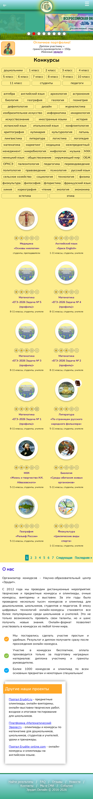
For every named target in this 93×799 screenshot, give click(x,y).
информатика (56, 113)
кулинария (37, 132)
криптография (14, 132)
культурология (62, 132)
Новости (74, 782)
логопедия (81, 138)
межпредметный (77, 145)
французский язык (77, 183)
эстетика (25, 196)
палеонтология (28, 164)
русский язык (80, 170)
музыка (75, 151)
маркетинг (33, 145)
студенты (46, 83)
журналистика (75, 106)
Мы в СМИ (47, 786)
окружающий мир (67, 158)
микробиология (35, 151)
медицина (53, 145)
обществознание (39, 158)
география (34, 100)
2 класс (50, 70)
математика (12, 145)
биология (11, 100)
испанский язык (15, 126)
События (67, 786)
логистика (59, 138)
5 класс (8, 77)
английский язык (33, 94)
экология (63, 189)
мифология (58, 151)
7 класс (38, 77)
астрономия (81, 94)
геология (57, 100)
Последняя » (83, 558)
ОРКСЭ (8, 164)
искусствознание (17, 119)
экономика (82, 189)
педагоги (77, 83)
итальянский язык (46, 126)
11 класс (16, 83)
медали (58, 52)
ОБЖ (86, 158)
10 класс (84, 77)
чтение (46, 189)
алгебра (9, 94)
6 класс (23, 77)
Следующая (64, 558)
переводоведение (77, 164)
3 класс (67, 70)
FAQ (42, 782)
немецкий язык (13, 158)
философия (32, 183)
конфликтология (77, 126)
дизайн (47, 106)
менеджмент (12, 151)
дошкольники (13, 70)
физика (84, 177)
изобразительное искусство (22, 113)
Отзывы (57, 782)
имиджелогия (80, 113)
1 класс (34, 70)
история (82, 119)
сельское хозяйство (17, 177)
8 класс (53, 77)
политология (12, 170)
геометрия (80, 100)
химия (7, 189)
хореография (26, 189)
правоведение (36, 170)
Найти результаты (21, 782)
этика (70, 196)
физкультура (11, 183)
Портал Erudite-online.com (27, 747)
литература (37, 138)
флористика (52, 183)
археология (58, 94)
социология (45, 177)
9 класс (68, 77)
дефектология (18, 106)
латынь (84, 132)
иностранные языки (53, 119)
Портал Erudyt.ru (20, 699)
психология (58, 170)
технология (66, 177)
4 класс (84, 70)
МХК (87, 151)
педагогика (52, 164)
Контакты (26, 786)
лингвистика (13, 138)
